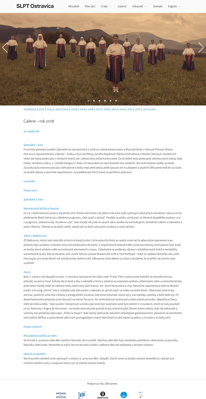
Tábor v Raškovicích (35, 235)
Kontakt (158, 6)
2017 (98, 109)
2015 (114, 109)
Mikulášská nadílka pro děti (40, 335)
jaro (34, 190)
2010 (153, 109)
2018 (90, 109)
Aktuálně (73, 6)
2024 (41, 109)
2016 (106, 109)
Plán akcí (90, 6)
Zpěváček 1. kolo (33, 145)
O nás (104, 6)
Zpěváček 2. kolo (33, 199)
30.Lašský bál (31, 131)
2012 (138, 109)
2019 (82, 109)
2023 (50, 109)
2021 (66, 109)
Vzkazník (137, 6)
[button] (88, 100)
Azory (27, 272)
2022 (58, 109)
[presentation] (5, 47)
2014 (122, 109)
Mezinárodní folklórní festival (41, 208)
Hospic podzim (32, 326)
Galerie (122, 6)
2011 (145, 109)
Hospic (28, 190)
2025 (33, 109)
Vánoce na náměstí (35, 354)
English (172, 6)
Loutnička (29, 181)
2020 (74, 109)
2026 (27, 109)
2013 (130, 109)
